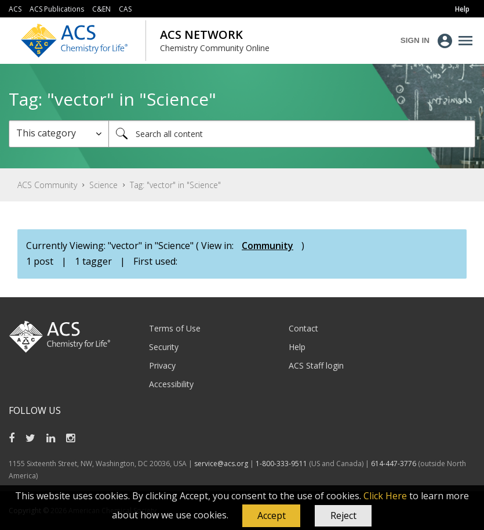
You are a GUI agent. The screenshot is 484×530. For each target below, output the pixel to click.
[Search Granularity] (58, 134)
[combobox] (291, 133)
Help (297, 346)
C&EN (101, 9)
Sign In (415, 40)
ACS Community (47, 184)
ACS (15, 9)
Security (164, 346)
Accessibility (171, 384)
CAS (125, 9)
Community (267, 245)
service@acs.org (221, 463)
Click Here (385, 495)
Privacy (162, 365)
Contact (303, 328)
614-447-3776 (394, 463)
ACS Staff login (316, 365)
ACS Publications (57, 9)
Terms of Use (175, 328)
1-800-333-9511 (281, 463)
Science (103, 184)
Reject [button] (343, 515)
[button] (271, 516)
